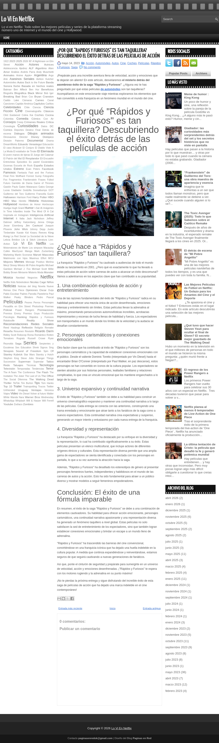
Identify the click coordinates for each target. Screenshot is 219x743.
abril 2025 (171, 560)
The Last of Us (32, 376)
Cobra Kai (27, 115)
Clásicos (49, 111)
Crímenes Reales (34, 122)
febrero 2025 (173, 572)
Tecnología (46, 365)
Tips (37, 383)
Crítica (50, 122)
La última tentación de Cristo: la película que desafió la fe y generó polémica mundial (199, 449)
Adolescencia (10, 68)
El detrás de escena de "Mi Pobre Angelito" (198, 254)
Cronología (9, 126)
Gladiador (16, 190)
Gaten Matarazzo (28, 187)
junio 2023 (172, 666)
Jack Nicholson (35, 218)
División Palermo (13, 140)
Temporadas (23, 369)
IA (41, 208)
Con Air (49, 119)
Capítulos (39, 103)
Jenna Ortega (46, 222)
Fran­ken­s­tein (30, 180)
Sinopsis (8, 350)
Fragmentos (15, 180)
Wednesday (47, 397)
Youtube (8, 404)
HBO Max (10, 200)
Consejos (9, 122)
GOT (51, 190)
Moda (40, 272)
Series (30, 342)
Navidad (20, 277)
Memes (19, 261)
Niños (50, 282)
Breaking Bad (11, 96)
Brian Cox (27, 96)
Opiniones (32, 290)
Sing (51, 347)
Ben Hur (34, 89)
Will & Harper (33, 400)
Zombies (28, 404)
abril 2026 (171, 498)
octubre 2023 (174, 641)
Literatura (42, 240)
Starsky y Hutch (45, 354)
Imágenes (48, 208)
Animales (8, 75)
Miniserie (23, 272)
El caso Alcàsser (12, 148)
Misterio (32, 272)
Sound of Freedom (28, 350)
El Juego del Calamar (42, 155)
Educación (48, 144)
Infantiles (18, 211)
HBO (51, 197)
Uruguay (23, 390)
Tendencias (38, 369)
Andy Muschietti (45, 72)
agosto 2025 (173, 535)
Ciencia (37, 107)
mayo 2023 (172, 672)
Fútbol (50, 180)
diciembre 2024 (175, 585)
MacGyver (17, 251)
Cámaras (27, 100)
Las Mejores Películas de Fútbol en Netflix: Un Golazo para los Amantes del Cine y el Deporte (199, 291)
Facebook (48, 168)
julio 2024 (171, 603)
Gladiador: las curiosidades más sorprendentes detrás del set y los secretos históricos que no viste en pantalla (199, 136)
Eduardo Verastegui (30, 144)
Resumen (19, 331)
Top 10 (7, 386)
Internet (8, 218)
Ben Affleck (20, 89)
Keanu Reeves (38, 232)
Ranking (22, 316)
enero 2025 (172, 578)
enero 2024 (172, 622)
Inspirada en (10, 215)
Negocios (32, 277)
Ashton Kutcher (45, 79)
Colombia (8, 119)
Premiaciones (45, 309)
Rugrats (21, 338)
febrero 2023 (173, 691)
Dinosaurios (9, 137)
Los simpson (36, 248)
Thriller (7, 382)
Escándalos (47, 162)
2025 (19, 61)
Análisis (15, 72)
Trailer (17, 386)
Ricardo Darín (44, 331)
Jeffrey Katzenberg (25, 222)
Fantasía (22, 172)
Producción (48, 313)
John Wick (21, 229)
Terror (50, 368)
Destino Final (33, 130)
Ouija (51, 290)
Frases (42, 180)
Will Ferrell (48, 400)
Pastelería (42, 294)
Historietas (47, 200)
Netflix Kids (9, 282)
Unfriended (9, 390)
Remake (49, 327)
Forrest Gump (34, 176)
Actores (34, 64)
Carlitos (50, 103)
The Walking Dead (41, 379)
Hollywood (10, 204)
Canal (50, 100)
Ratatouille (9, 320)
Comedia (22, 118)
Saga (18, 343)
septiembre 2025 (176, 529)
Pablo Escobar (11, 294)
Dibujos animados (41, 133)
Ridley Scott (9, 335)
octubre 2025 (174, 523)
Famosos (9, 172)
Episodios (22, 162)
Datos (44, 126)
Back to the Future (35, 82)
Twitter (50, 386)
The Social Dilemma (15, 379)
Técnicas (31, 365)
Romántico (40, 335)
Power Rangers (24, 310)
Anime (19, 75)
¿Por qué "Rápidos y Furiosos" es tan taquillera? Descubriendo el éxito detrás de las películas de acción (108, 53)
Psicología (8, 317)
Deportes (19, 130)
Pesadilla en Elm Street (17, 306)
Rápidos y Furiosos (41, 317)
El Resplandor (30, 158)
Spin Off (49, 351)
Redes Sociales (42, 324)
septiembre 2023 (176, 647)
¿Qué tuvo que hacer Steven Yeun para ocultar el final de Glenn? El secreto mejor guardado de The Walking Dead (199, 334)
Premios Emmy (12, 313)
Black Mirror (35, 93)
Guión (50, 194)
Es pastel (34, 162)
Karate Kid (23, 232)
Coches (39, 114)
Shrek (36, 347)
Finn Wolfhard (17, 176)
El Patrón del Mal (12, 158)
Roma (30, 335)
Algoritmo (41, 68)
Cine (19, 111)
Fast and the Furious (41, 172)
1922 (6, 61)
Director (23, 137)
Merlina (50, 262)
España (38, 165)
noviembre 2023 (176, 634)
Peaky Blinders (23, 297)
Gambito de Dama (22, 183)
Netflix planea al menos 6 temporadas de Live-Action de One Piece (199, 412)
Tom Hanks (47, 383)
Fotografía (48, 176)
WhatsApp (8, 400)
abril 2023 (171, 678)
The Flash (42, 372)
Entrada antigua (152, 608)
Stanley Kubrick (13, 354)
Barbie (16, 86)
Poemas (49, 306)
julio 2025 (171, 541)
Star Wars (29, 354)
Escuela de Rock (23, 165)
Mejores (8, 261)
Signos (43, 347)
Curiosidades (28, 126)
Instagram (23, 215)
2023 (12, 61)
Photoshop (38, 306)
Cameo (39, 100)
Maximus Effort (37, 258)
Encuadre (49, 158)
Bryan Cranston (44, 96)
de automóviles (110, 89)
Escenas (8, 165)
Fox (5, 180)
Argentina (40, 75)
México (21, 265)
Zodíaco (18, 404)
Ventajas (36, 390)
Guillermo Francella (35, 194)
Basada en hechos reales (38, 85)
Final (6, 176)
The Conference (26, 372)
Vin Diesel (24, 393)
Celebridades (12, 107)
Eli (41, 158)
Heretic (22, 201)
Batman (7, 89)
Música (8, 277)
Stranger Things (45, 358)
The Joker (19, 376)
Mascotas (48, 254)
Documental (35, 140)
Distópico (48, 136)
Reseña (8, 331)
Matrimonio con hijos (15, 258)
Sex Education (23, 347)
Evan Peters (33, 169)
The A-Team (10, 372)
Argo (51, 75)
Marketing (8, 255)
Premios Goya (31, 313)
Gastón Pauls (10, 187)
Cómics (35, 118)
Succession (9, 361)
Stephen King (11, 358)
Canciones (9, 103)
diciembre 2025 (175, 510)
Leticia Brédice (11, 240)
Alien (51, 68)
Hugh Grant (18, 208)
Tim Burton (27, 383)
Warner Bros (32, 397)
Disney (35, 136)
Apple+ (28, 75)
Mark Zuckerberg (44, 251)
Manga (28, 251)
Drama (50, 140)
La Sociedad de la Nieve (40, 236)
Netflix (47, 276)
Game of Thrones (44, 183)
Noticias (9, 286)
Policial (7, 309)
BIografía (8, 93)
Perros (37, 302)
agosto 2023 (173, 653)
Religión (38, 327)
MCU (51, 258)
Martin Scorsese (23, 255)
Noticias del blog (27, 286)
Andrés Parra (28, 72)
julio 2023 (171, 659)
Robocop (22, 335)
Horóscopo (48, 204)
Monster (49, 272)
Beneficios (47, 89)
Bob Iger (49, 93)
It (16, 218)
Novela (41, 286)
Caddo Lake (11, 100)
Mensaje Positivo (35, 262)
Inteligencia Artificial (42, 214)
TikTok (16, 383)
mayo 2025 (172, 554)
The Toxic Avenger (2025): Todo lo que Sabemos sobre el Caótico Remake (197, 218)
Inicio (113, 608)
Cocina (49, 114)
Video (14, 393)
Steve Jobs (27, 358)
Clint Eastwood (11, 115)
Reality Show (40, 320)
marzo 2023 (173, 684)
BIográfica (20, 93)
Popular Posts (178, 73)
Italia (21, 218)
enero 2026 (172, 504)
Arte (5, 79)
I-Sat (36, 208)
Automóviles (9, 82)
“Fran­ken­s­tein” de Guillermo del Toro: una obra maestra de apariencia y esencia (198, 177)
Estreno (19, 169)
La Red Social (18, 236)
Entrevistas (9, 162)
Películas (13, 301)
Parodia (32, 294)
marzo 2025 (173, 566)
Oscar (43, 290)
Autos (20, 82)
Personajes (48, 302)
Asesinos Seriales (22, 79)
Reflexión (27, 327)
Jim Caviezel (34, 225)
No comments (92, 67)
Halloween (9, 197)
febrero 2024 (173, 616)
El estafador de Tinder (25, 151)
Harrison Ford (24, 197)
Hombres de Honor (30, 204)
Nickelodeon (22, 282)
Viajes (6, 393)
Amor (6, 71)
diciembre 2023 (175, 628)
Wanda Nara (17, 397)
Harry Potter (39, 197)
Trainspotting (30, 386)
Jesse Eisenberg (13, 225)
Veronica (49, 390)
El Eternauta (45, 151)
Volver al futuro (38, 393)
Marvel (37, 254)
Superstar (38, 361)
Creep (20, 122)
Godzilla (27, 190)
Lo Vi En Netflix (17, 19)
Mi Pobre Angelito (35, 265)
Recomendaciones (15, 324)
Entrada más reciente (70, 608)
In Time (7, 211)
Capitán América (24, 103)
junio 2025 (172, 547)
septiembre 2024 (176, 597)
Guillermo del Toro (13, 194)
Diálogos (19, 133)
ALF (31, 68)
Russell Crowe (36, 338)
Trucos (41, 386)
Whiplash (20, 400)
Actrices (49, 64)
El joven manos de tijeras (16, 155)
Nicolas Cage (38, 282)
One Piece (18, 290)
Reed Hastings (11, 327)
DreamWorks (10, 144)
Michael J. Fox (22, 269)
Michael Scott (39, 269)
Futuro (6, 183)
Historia (34, 200)
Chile (27, 107)
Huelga (7, 208)
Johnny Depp (37, 229)
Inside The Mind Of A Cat (39, 211)
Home (6, 38)
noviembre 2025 (176, 516)
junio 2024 (172, 610)
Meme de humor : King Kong (196, 95)
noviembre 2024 (176, 591)
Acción (19, 64)
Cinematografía (33, 111)
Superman (24, 361)
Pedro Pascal (45, 297)
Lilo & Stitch (28, 240)
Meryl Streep (10, 265)
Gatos (41, 187)
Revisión (29, 331)
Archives (201, 73)
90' (30, 61)
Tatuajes (18, 365)
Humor (29, 208)
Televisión (9, 368)
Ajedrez (23, 68)
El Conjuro (28, 148)
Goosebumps (40, 190)
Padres (23, 294)
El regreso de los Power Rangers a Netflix (196, 373)
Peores (28, 302)
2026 (25, 61)
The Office (47, 375)
